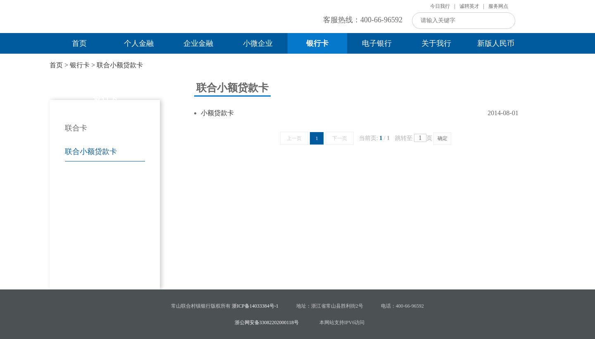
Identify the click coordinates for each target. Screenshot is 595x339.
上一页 (294, 138)
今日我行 (440, 6)
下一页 (339, 138)
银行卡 (317, 43)
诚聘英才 (469, 6)
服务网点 (498, 6)
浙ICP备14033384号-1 (255, 306)
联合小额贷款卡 (120, 65)
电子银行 (377, 43)
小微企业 (258, 43)
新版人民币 (495, 43)
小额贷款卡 (217, 112)
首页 (79, 43)
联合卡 (76, 128)
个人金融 (139, 43)
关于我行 (436, 43)
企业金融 (198, 43)
